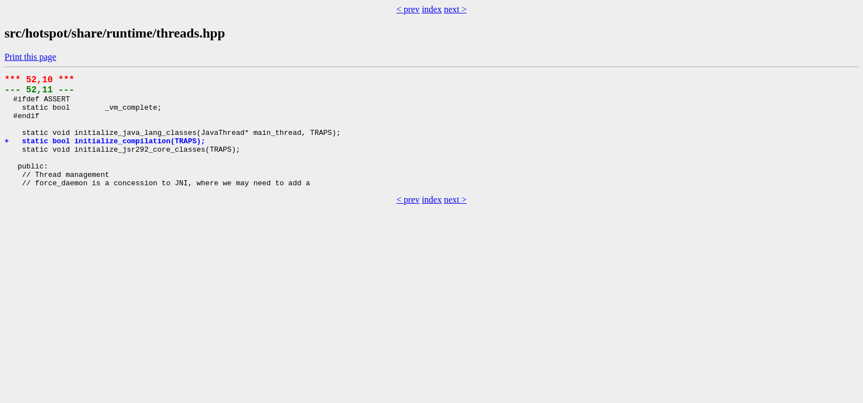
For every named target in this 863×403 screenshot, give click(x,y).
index (432, 9)
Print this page (30, 57)
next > (455, 9)
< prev (407, 9)
